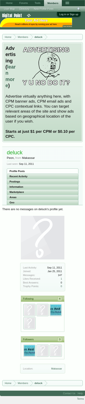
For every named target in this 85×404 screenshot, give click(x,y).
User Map (9, 8)
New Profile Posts (44, 8)
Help (80, 393)
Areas (13, 197)
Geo (12, 202)
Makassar (56, 368)
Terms (80, 398)
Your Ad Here (67, 26)
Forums (23, 3)
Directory (24, 8)
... (59, 8)
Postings (15, 181)
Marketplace (17, 192)
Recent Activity (18, 176)
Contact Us (69, 393)
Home (9, 3)
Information (16, 186)
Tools (38, 3)
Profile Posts (17, 171)
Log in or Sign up (68, 14)
